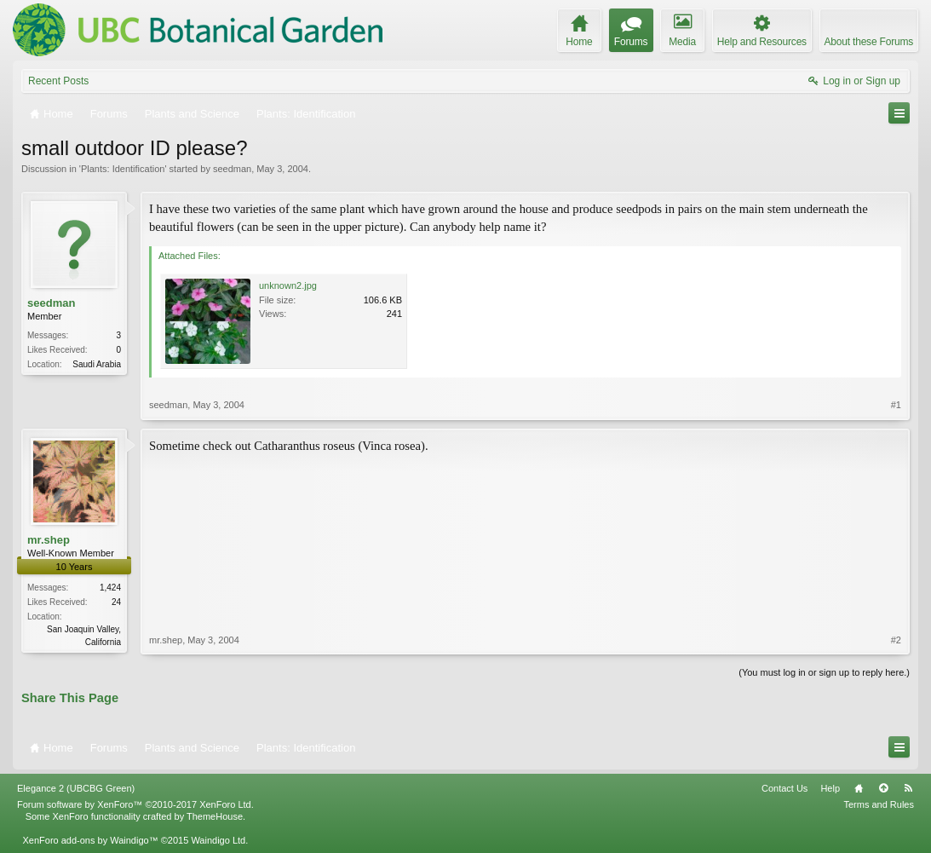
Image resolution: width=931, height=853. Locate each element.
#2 (896, 640)
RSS (908, 788)
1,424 (110, 587)
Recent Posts (58, 81)
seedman (232, 169)
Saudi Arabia (96, 364)
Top (883, 788)
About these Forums (869, 42)
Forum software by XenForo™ (135, 804)
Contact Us (784, 788)
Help (830, 788)
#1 (896, 405)
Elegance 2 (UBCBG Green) (76, 788)
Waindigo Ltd (218, 840)
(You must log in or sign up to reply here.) (824, 672)
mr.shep (48, 539)
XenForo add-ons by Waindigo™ (90, 840)
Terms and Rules (878, 804)
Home (859, 788)
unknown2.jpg (288, 285)
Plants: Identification (122, 169)
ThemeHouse (215, 816)
